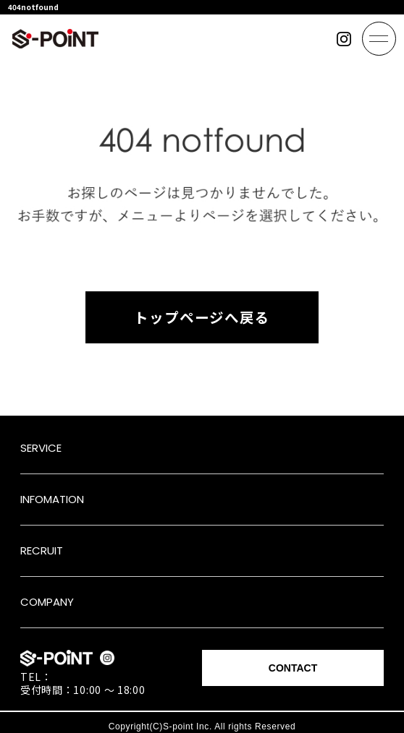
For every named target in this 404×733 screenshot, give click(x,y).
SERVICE (41, 447)
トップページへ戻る (202, 317)
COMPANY (47, 601)
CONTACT (293, 668)
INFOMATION (52, 499)
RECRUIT (41, 550)
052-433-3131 (88, 676)
